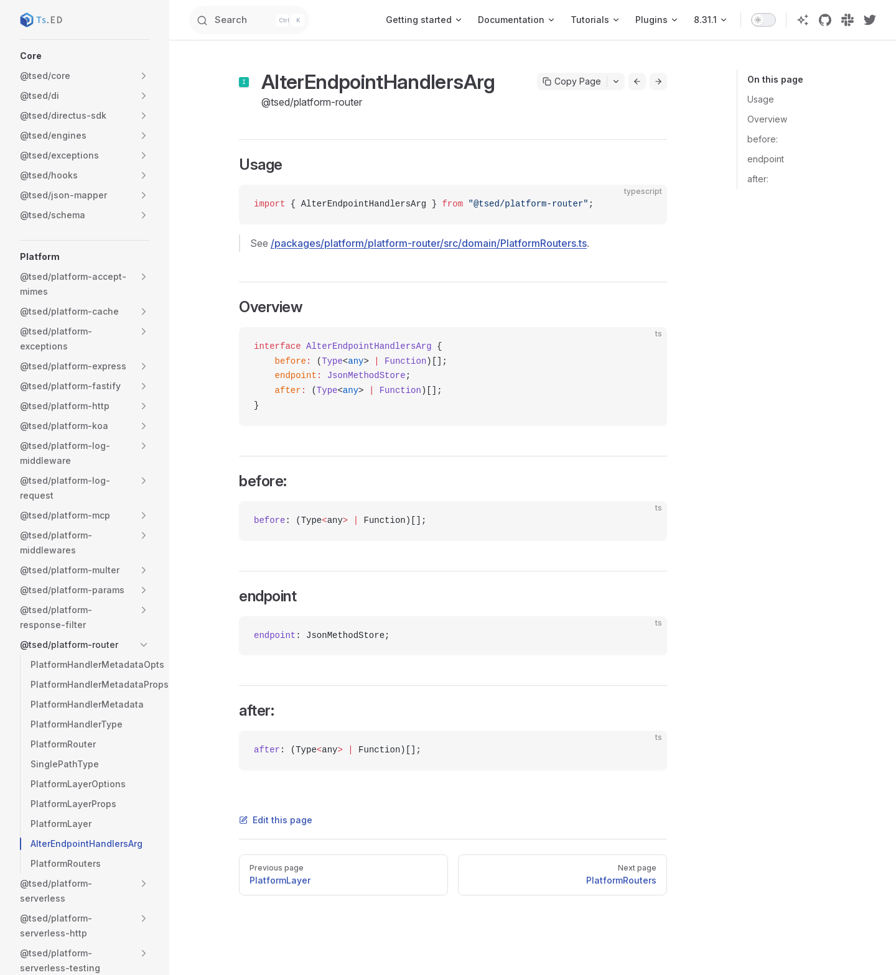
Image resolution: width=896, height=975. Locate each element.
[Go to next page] (658, 81)
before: (762, 139)
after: (757, 178)
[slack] (847, 20)
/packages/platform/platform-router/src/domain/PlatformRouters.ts (429, 243)
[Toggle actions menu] (616, 81)
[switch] (763, 20)
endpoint (765, 159)
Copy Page (572, 81)
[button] (84, 56)
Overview (767, 119)
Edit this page (275, 820)
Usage (760, 99)
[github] (825, 20)
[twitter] (870, 20)
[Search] (273, 19)
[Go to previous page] (637, 81)
